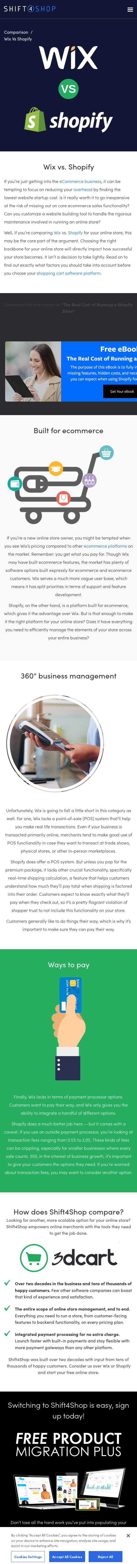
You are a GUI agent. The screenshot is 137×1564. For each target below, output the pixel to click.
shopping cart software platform (69, 273)
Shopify (75, 232)
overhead (82, 189)
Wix (57, 232)
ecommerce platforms (105, 546)
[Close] (128, 1540)
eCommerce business (80, 181)
